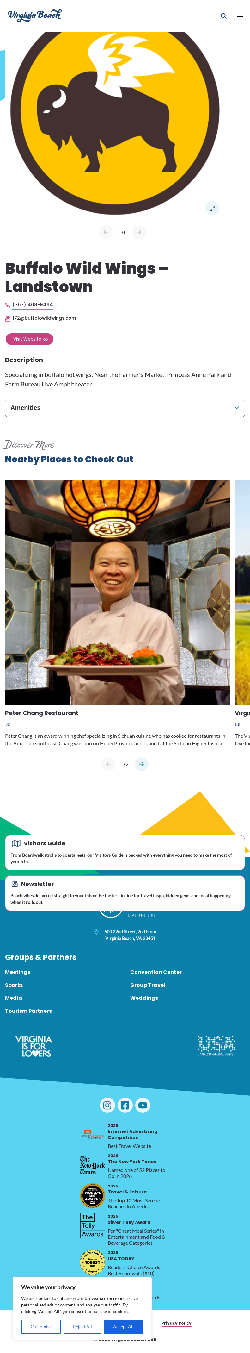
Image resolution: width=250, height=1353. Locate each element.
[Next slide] (142, 764)
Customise (41, 1326)
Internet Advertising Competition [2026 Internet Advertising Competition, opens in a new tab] (132, 1131)
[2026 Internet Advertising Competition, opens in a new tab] (92, 1135)
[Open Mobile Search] (223, 15)
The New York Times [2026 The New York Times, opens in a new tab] (132, 1159)
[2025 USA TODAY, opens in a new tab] (92, 1262)
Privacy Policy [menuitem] (177, 1323)
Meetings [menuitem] (17, 972)
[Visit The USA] (216, 1046)
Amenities (25, 407)
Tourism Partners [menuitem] (28, 1011)
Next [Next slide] (139, 232)
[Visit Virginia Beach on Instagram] (107, 1105)
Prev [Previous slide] (106, 232)
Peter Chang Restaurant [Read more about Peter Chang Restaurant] (41, 713)
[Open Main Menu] (240, 16)
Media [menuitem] (13, 998)
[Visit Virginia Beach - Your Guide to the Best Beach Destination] (35, 15)
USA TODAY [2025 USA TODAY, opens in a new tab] (121, 1256)
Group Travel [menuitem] (147, 985)
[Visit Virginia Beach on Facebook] (125, 1105)
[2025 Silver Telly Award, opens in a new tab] (92, 1225)
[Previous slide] (108, 764)
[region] (82, 1308)
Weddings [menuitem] (144, 998)
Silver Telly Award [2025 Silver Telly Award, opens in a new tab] (129, 1219)
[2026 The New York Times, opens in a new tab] (92, 1165)
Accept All (123, 1326)
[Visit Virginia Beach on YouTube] (142, 1105)
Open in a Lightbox (212, 208)
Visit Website (27, 339)
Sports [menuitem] (14, 985)
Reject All (82, 1326)
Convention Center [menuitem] (156, 972)
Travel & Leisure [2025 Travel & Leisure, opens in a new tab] (127, 1189)
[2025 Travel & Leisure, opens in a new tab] (92, 1195)
